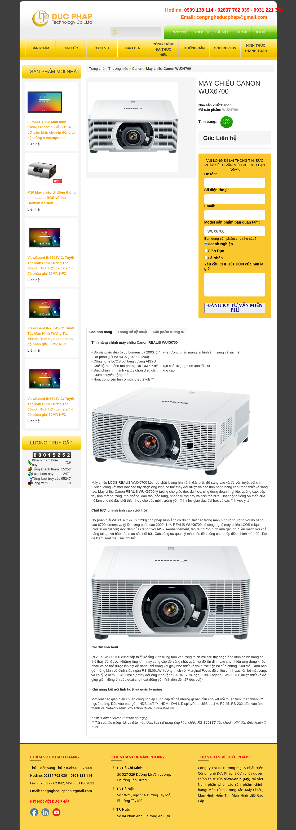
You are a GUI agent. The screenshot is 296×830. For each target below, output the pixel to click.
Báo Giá (132, 48)
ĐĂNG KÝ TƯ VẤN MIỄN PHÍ (234, 308)
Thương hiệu (118, 69)
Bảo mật (221, 32)
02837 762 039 (234, 10)
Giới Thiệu (201, 32)
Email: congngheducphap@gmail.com (224, 17)
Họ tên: (210, 174)
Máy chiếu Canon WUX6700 (168, 69)
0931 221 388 (268, 10)
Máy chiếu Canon (111, 491)
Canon (137, 69)
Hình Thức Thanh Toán (255, 48)
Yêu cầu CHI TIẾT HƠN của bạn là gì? (233, 266)
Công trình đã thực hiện (163, 49)
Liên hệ (260, 32)
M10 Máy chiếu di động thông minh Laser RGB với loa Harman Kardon (52, 197)
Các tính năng (100, 332)
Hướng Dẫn (194, 48)
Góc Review (225, 48)
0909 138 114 (199, 10)
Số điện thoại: (216, 190)
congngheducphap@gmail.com (66, 790)
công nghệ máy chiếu (223, 525)
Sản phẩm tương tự (168, 332)
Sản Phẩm (40, 48)
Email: (209, 206)
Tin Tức (71, 48)
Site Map (241, 32)
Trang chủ (178, 32)
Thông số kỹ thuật (132, 332)
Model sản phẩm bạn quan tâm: (232, 222)
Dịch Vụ (102, 48)
